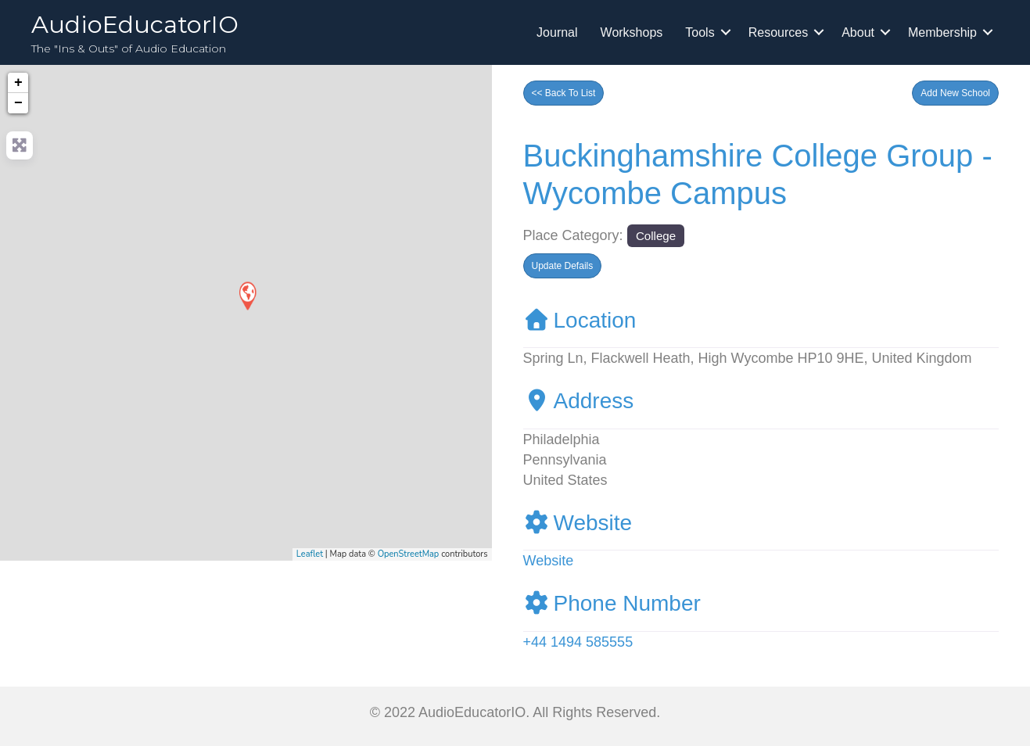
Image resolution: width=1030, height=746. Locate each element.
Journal (557, 32)
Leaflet (309, 554)
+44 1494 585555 (578, 642)
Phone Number (612, 603)
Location (580, 320)
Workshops (632, 32)
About (858, 32)
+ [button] (18, 83)
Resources (778, 32)
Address (578, 401)
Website (578, 523)
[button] (955, 93)
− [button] (18, 103)
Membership (942, 32)
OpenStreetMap (409, 554)
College (656, 235)
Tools (699, 32)
